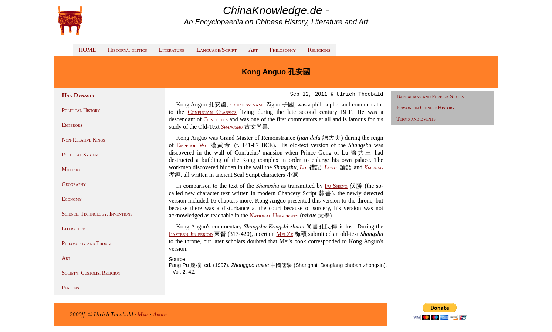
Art (253, 50)
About (160, 314)
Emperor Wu (192, 145)
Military (71, 169)
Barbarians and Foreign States (430, 96)
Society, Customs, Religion (91, 273)
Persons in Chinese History (426, 108)
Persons (70, 288)
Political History (81, 110)
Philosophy (283, 50)
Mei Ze (284, 234)
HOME (87, 50)
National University (274, 215)
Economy (72, 199)
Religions (319, 50)
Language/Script (216, 50)
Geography (74, 184)
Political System (80, 154)
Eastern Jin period (191, 234)
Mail (143, 314)
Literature (172, 50)
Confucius (215, 119)
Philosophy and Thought (88, 243)
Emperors (72, 125)
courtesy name (247, 104)
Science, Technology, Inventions (97, 214)
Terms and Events (416, 119)
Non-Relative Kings (83, 140)
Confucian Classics (212, 112)
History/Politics (127, 50)
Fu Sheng (336, 186)
